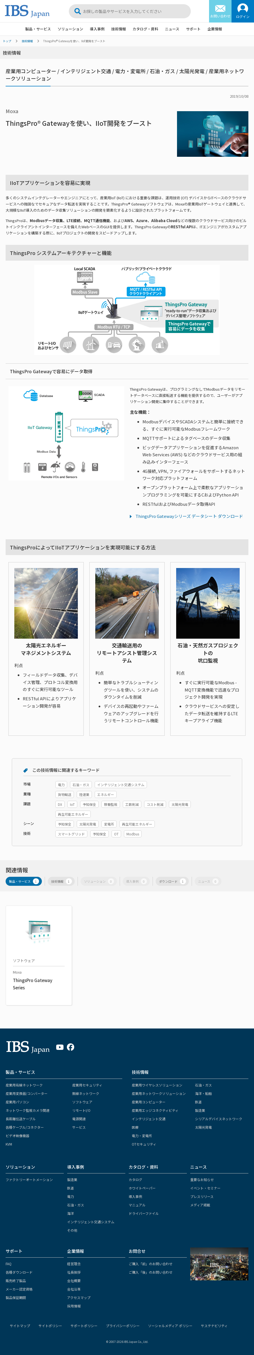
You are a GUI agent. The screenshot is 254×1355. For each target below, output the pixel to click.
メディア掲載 (200, 1204)
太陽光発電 (203, 1127)
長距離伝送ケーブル (21, 1118)
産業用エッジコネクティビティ (155, 1110)
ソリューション (70, 29)
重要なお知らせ (202, 1179)
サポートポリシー (84, 1325)
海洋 (70, 1213)
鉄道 (198, 1101)
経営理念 (74, 1263)
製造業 (200, 1110)
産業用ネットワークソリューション (159, 1093)
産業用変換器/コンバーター (26, 1093)
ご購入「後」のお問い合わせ (151, 1272)
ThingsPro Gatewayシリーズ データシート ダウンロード (189, 516)
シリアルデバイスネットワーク (218, 1118)
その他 (72, 1230)
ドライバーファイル (144, 1213)
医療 (135, 1127)
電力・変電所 (142, 1135)
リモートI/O (81, 1110)
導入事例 (97, 29)
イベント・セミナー (205, 1188)
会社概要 (74, 1280)
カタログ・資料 (145, 29)
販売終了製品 (16, 1280)
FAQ (9, 1263)
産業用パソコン (17, 1101)
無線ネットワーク (85, 1093)
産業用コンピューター (148, 1101)
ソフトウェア (82, 1101)
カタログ (135, 1179)
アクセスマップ (78, 1297)
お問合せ (137, 1251)
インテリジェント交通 (148, 1118)
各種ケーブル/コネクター (25, 1127)
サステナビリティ (214, 1325)
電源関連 (79, 1118)
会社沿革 (74, 1289)
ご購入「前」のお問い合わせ (151, 1263)
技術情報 (118, 29)
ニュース (172, 29)
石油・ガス (203, 1085)
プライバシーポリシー (123, 1325)
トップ (7, 41)
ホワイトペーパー (142, 1188)
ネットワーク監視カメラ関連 (27, 1110)
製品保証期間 (16, 1297)
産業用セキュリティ (87, 1085)
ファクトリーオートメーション (29, 1179)
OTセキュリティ (144, 1144)
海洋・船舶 (203, 1093)
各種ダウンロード (19, 1272)
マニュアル (137, 1204)
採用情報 (74, 1305)
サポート (193, 29)
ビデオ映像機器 (17, 1135)
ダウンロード (172, 881)
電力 (70, 1196)
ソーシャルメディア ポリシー (170, 1325)
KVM (9, 1144)
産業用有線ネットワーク (24, 1085)
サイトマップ (20, 1325)
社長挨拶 (74, 1272)
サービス (79, 1127)
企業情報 (214, 29)
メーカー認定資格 (19, 1289)
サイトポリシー (50, 1325)
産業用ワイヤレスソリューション (157, 1085)
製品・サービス (38, 29)
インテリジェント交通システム (90, 1221)
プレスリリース (202, 1196)
